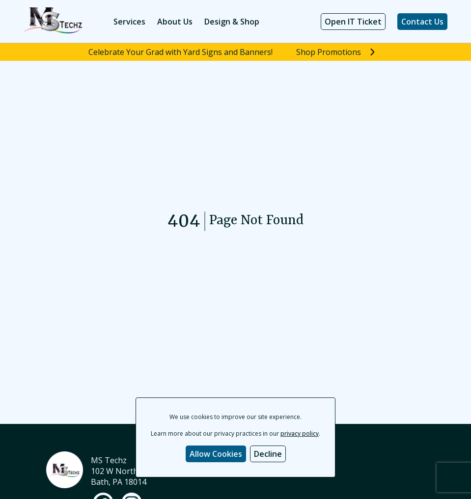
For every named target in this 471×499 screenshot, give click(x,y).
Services (129, 21)
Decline (268, 453)
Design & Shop (231, 21)
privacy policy (299, 433)
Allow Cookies (216, 453)
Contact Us (422, 21)
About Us (175, 21)
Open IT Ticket (353, 21)
